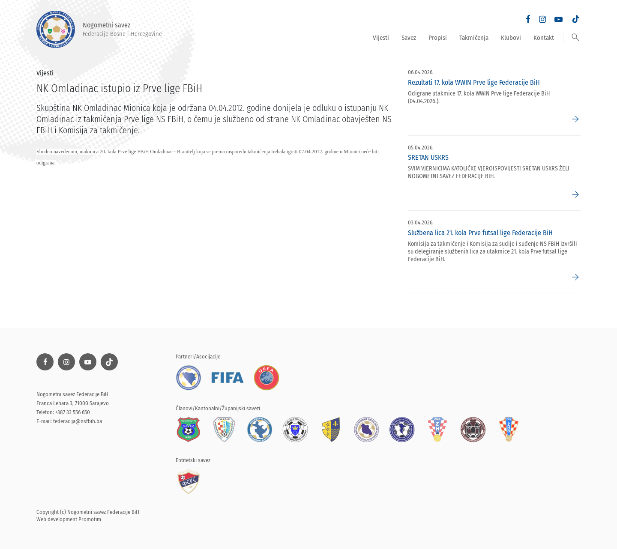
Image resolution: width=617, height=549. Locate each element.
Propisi (437, 38)
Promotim (89, 519)
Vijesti (381, 38)
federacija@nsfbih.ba (77, 421)
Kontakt (543, 38)
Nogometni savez (99, 29)
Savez (408, 38)
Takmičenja (473, 38)
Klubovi (511, 38)
